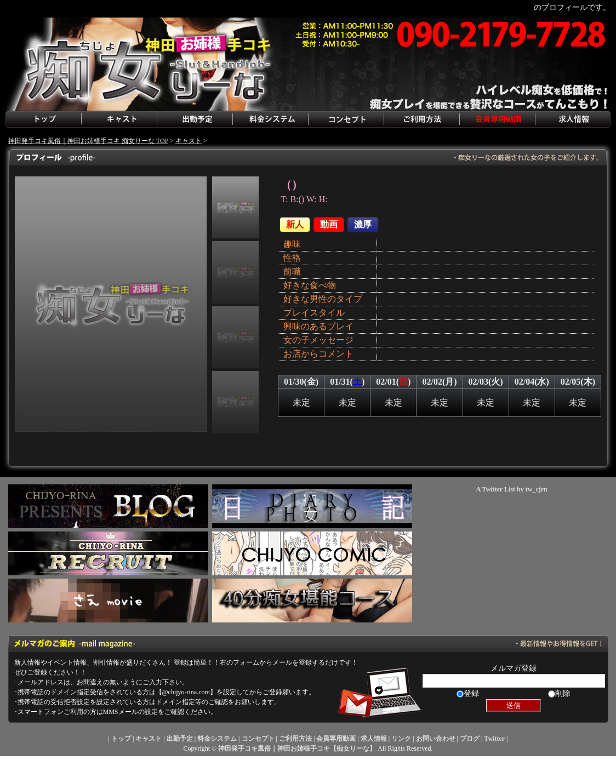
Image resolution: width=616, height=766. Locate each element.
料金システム (270, 119)
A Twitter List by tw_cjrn (511, 489)
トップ (43, 119)
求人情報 (573, 119)
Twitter (494, 738)
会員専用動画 (497, 119)
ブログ (470, 738)
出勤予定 (194, 119)
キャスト (119, 119)
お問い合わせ (435, 738)
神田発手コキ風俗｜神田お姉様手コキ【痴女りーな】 (297, 748)
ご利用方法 (421, 119)
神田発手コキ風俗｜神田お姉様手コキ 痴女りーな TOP (88, 141)
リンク (401, 738)
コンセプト (346, 119)
